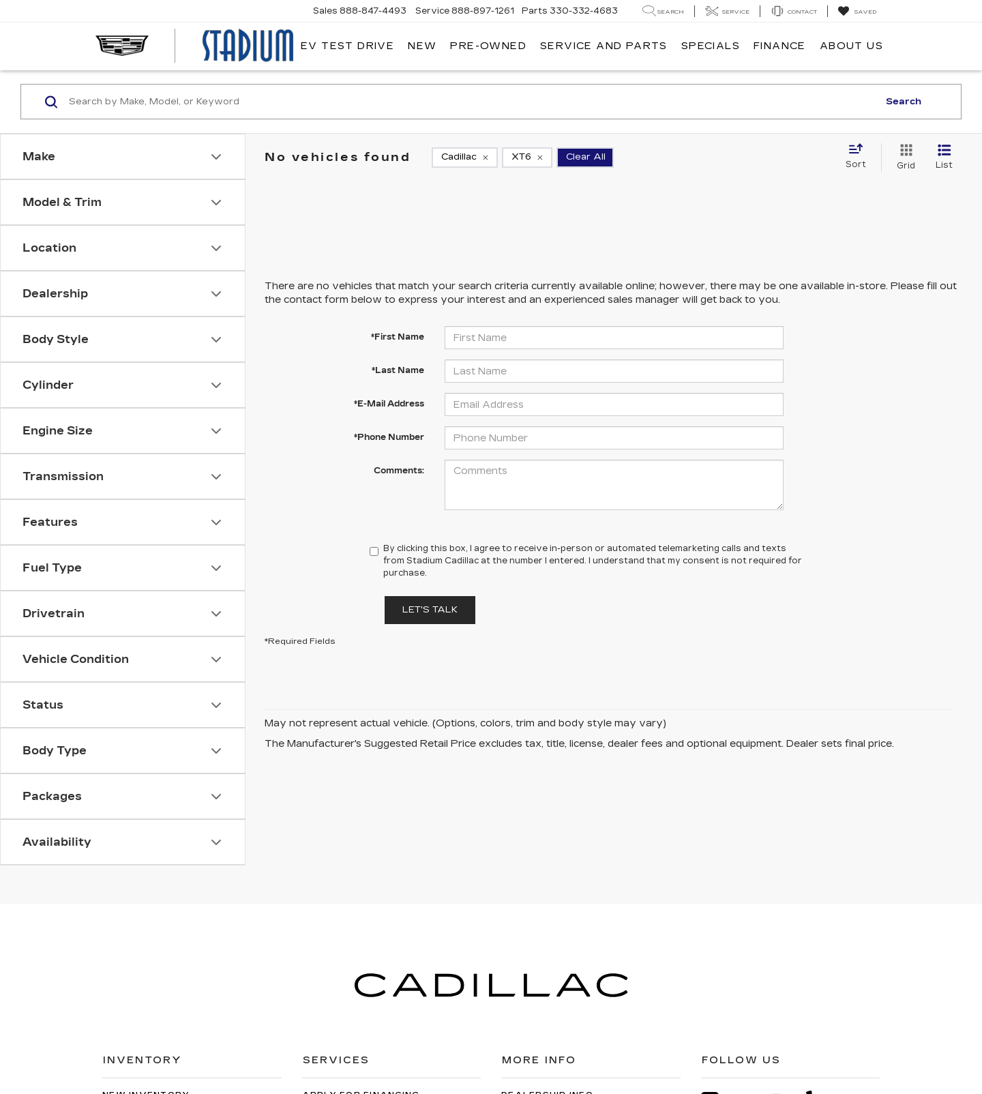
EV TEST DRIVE (347, 46)
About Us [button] (851, 46)
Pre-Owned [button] (488, 46)
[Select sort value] (860, 157)
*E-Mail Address (389, 404)
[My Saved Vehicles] (857, 11)
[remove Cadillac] (465, 157)
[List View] (944, 157)
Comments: (399, 470)
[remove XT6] (527, 157)
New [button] (422, 46)
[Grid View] (903, 157)
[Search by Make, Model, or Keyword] (472, 101)
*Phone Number (389, 437)
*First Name (397, 337)
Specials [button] (710, 46)
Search (903, 101)
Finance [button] (780, 46)
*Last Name (398, 370)
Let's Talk (430, 609)
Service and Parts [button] (604, 46)
